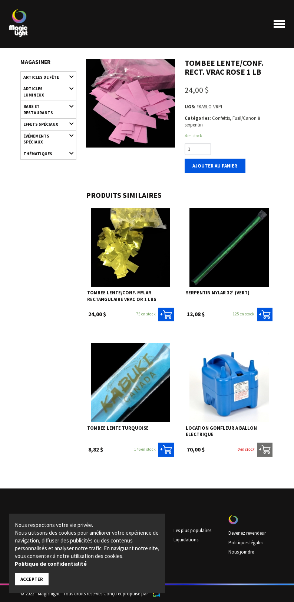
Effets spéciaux (45, 117)
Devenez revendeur (247, 533)
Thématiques (45, 145)
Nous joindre (241, 551)
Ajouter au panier (214, 165)
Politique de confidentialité (51, 563)
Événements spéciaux (45, 130)
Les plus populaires (192, 530)
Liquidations (186, 539)
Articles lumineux (45, 88)
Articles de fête (45, 76)
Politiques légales (245, 542)
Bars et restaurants (45, 101)
